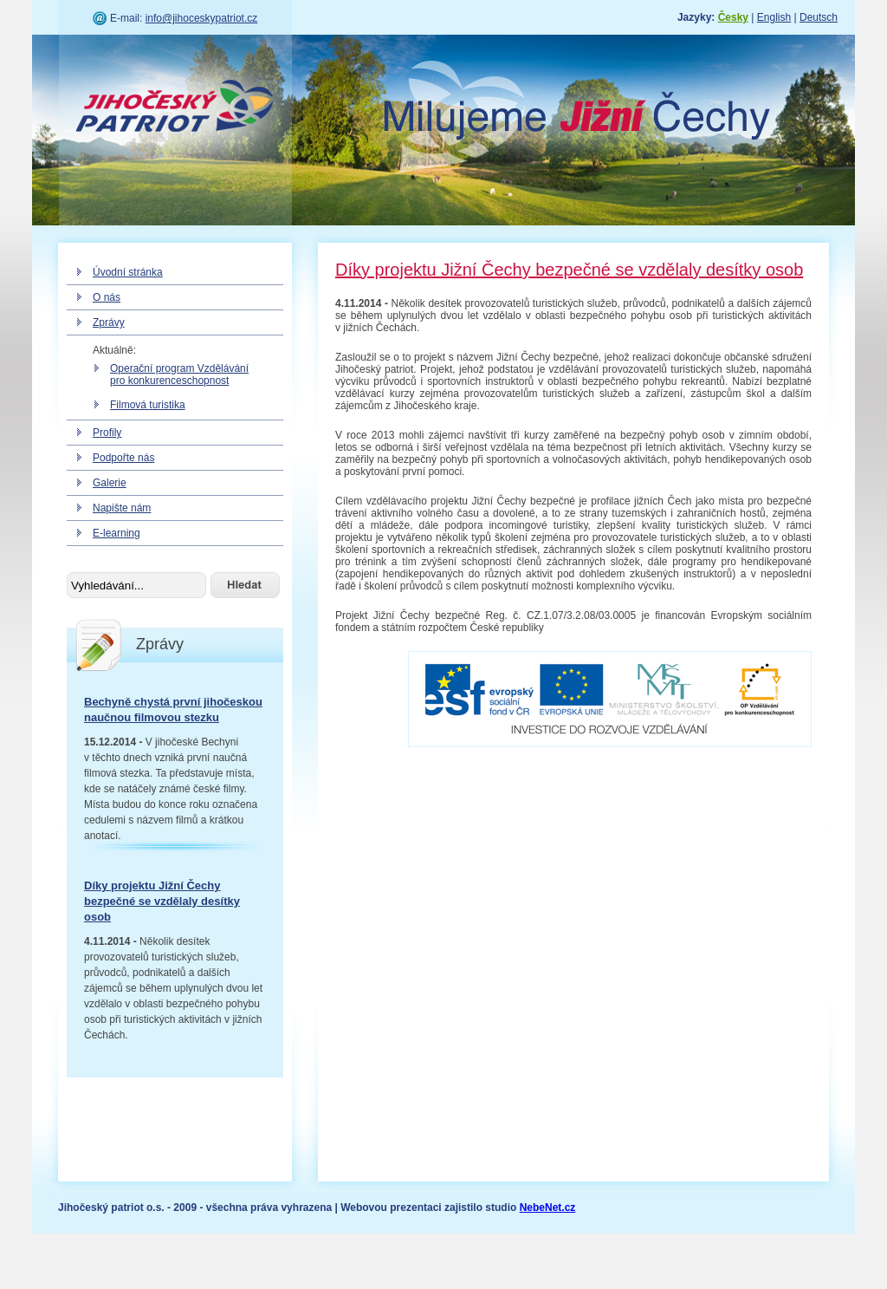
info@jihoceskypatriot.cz (202, 18)
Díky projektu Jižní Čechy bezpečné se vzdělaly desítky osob (162, 901)
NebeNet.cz (548, 1207)
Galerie (109, 483)
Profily (107, 432)
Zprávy (109, 322)
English (774, 17)
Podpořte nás (123, 458)
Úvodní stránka (128, 272)
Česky (733, 17)
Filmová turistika (147, 405)
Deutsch (819, 17)
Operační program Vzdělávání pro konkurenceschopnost (179, 374)
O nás (106, 297)
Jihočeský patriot (175, 108)
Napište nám (122, 508)
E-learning (116, 533)
